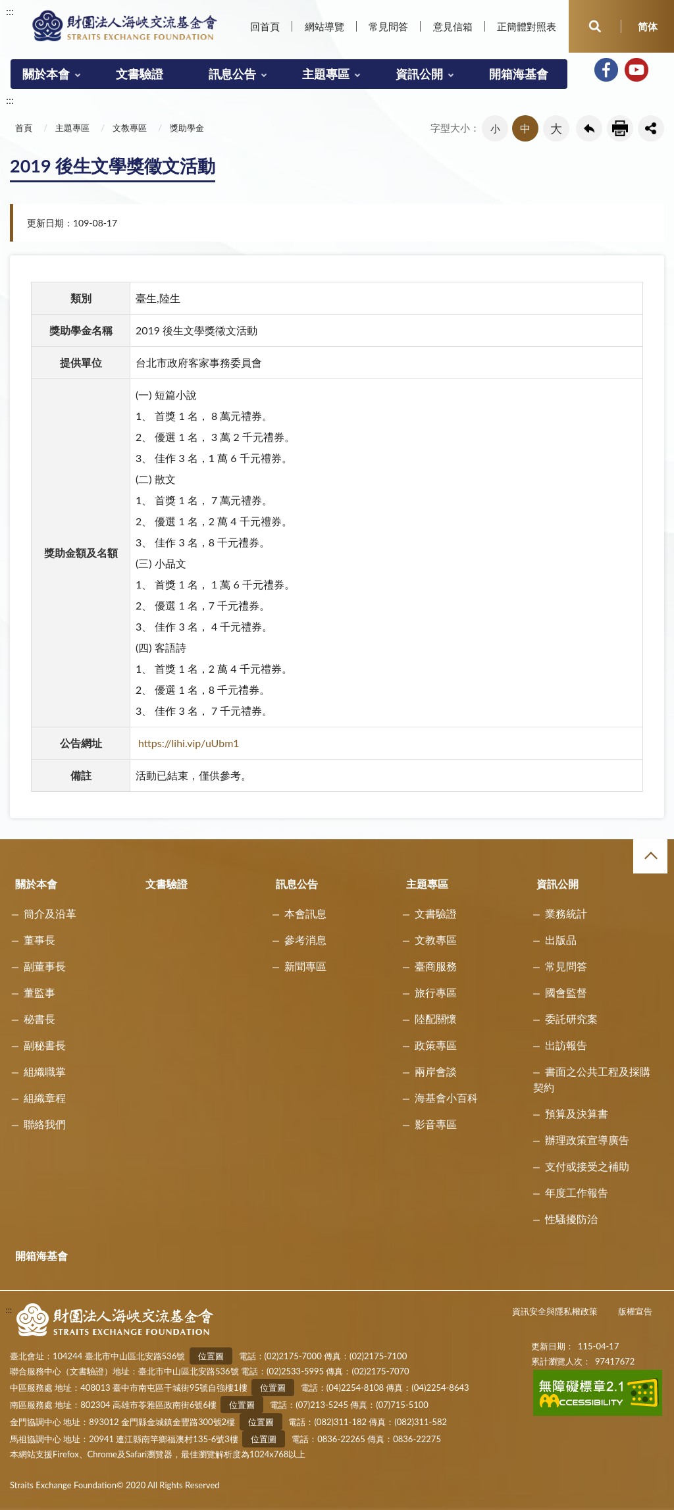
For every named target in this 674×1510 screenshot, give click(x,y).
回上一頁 (589, 128)
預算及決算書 (576, 1113)
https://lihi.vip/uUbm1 (189, 743)
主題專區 (326, 73)
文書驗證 (139, 73)
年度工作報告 (576, 1192)
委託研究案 (571, 1018)
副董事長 (45, 966)
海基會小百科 (446, 1097)
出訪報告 (566, 1045)
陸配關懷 (436, 1018)
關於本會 (46, 73)
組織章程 (45, 1097)
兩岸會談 (436, 1071)
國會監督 (566, 992)
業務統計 (566, 913)
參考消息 (305, 939)
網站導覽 (324, 26)
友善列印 (620, 128)
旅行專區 (436, 992)
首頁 (23, 127)
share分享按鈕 (651, 128)
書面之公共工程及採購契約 (591, 1079)
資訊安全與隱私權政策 (555, 1311)
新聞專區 (305, 966)
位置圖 (211, 1356)
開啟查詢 (595, 26)
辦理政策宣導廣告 (587, 1139)
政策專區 (436, 1045)
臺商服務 (436, 966)
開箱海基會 (518, 73)
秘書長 (39, 1018)
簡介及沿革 (50, 913)
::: (10, 11)
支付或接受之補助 (587, 1166)
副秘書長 (45, 1045)
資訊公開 (419, 73)
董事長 (39, 939)
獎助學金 (187, 127)
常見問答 (388, 26)
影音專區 (436, 1124)
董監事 (39, 992)
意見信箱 (453, 26)
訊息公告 (232, 73)
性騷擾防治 (571, 1218)
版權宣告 (635, 1311)
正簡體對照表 (526, 26)
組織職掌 (45, 1071)
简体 (648, 26)
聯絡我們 (45, 1124)
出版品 (561, 939)
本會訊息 (305, 913)
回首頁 (265, 26)
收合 (650, 856)
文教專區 (130, 127)
